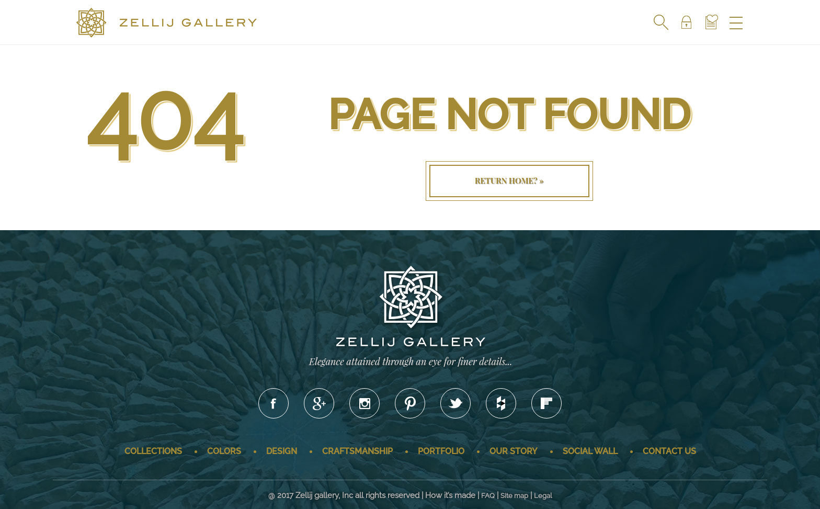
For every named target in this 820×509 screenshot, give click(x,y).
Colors (224, 451)
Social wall (590, 451)
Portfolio (441, 451)
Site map (514, 496)
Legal (543, 496)
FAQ (488, 496)
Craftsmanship (357, 451)
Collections (153, 451)
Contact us (669, 451)
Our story (513, 451)
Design (281, 451)
